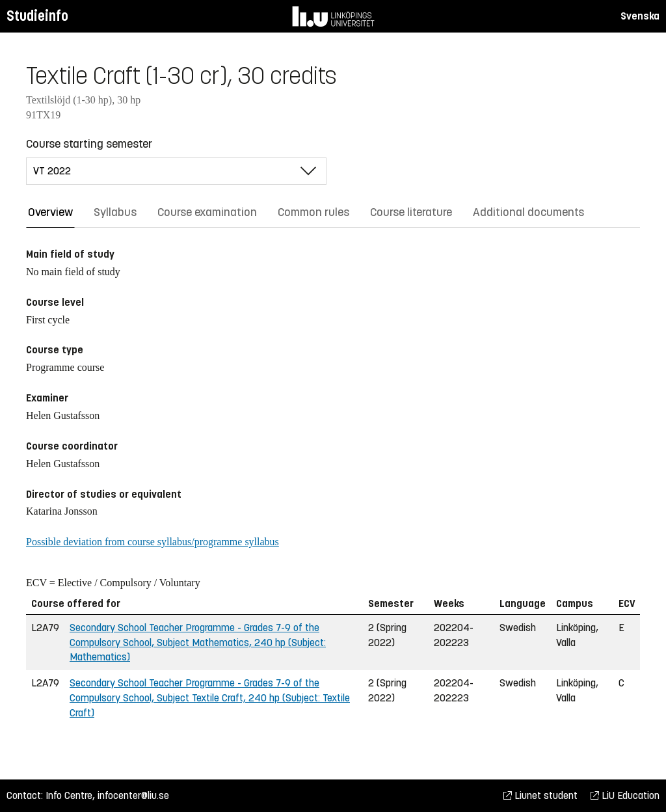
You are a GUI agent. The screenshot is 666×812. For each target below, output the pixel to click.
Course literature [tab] (411, 212)
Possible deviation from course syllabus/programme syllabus (152, 541)
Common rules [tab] (313, 212)
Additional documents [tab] (528, 212)
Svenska (639, 16)
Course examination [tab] (207, 212)
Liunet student (540, 795)
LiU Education (625, 795)
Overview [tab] (50, 212)
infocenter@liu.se (133, 795)
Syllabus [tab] (115, 212)
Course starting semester (89, 144)
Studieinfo (37, 16)
